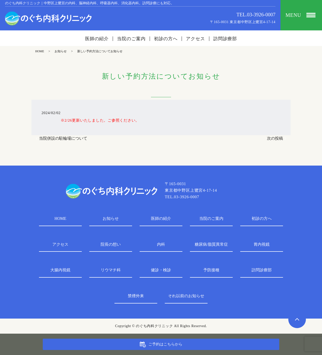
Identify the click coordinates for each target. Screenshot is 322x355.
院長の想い (111, 244)
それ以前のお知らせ (186, 296)
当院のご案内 (131, 38)
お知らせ (61, 51)
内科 (161, 244)
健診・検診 (161, 270)
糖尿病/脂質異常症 (211, 244)
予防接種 (211, 270)
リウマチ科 (111, 270)
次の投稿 (275, 138)
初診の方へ (166, 38)
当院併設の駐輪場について (63, 138)
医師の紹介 (97, 38)
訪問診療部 (225, 38)
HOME (39, 51)
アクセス (195, 38)
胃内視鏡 (262, 244)
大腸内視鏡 (60, 270)
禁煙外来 (136, 296)
